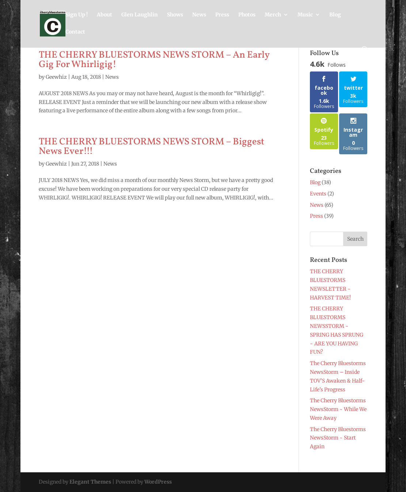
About (104, 15)
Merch (273, 15)
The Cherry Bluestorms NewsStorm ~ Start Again (338, 438)
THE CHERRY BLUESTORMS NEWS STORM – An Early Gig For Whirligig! (154, 60)
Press (222, 15)
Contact (75, 32)
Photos (246, 15)
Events (318, 193)
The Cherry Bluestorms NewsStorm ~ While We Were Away (338, 409)
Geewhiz (56, 77)
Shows (175, 15)
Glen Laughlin (139, 15)
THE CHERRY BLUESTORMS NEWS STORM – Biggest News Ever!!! (151, 146)
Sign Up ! (76, 15)
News (199, 15)
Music (305, 15)
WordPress (158, 482)
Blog (335, 15)
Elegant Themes (90, 482)
